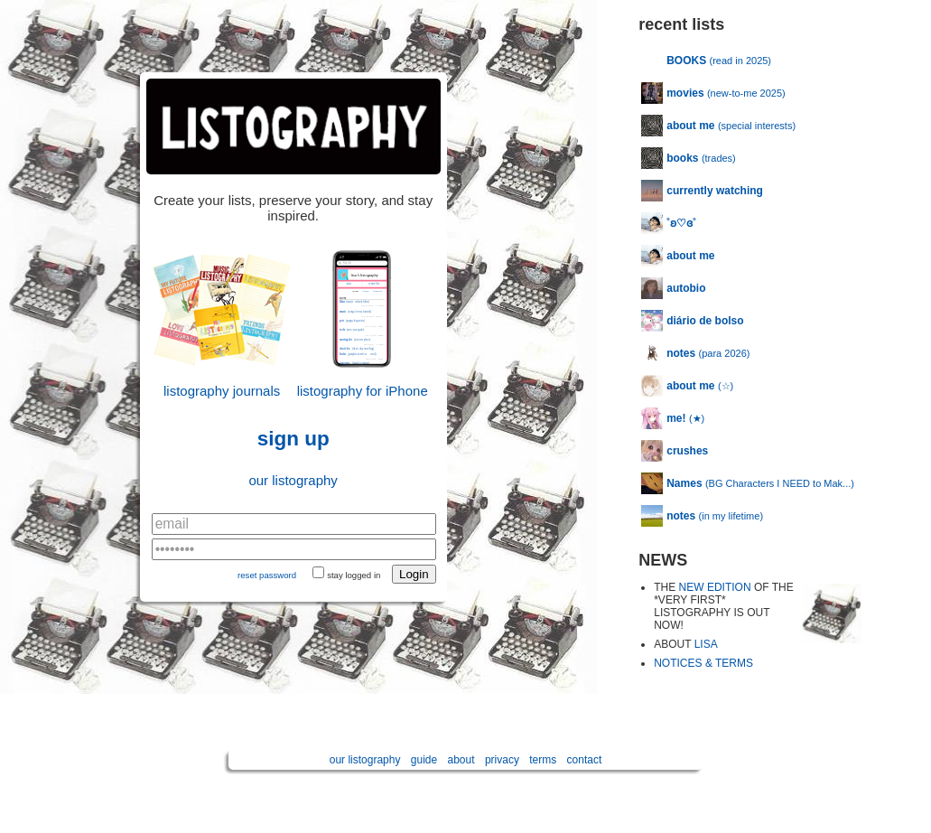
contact (584, 759)
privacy (502, 759)
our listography (292, 480)
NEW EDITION (715, 587)
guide (424, 759)
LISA (706, 644)
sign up (293, 438)
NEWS (662, 560)
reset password (266, 575)
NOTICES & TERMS (703, 663)
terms (542, 759)
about (461, 759)
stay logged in (353, 575)
